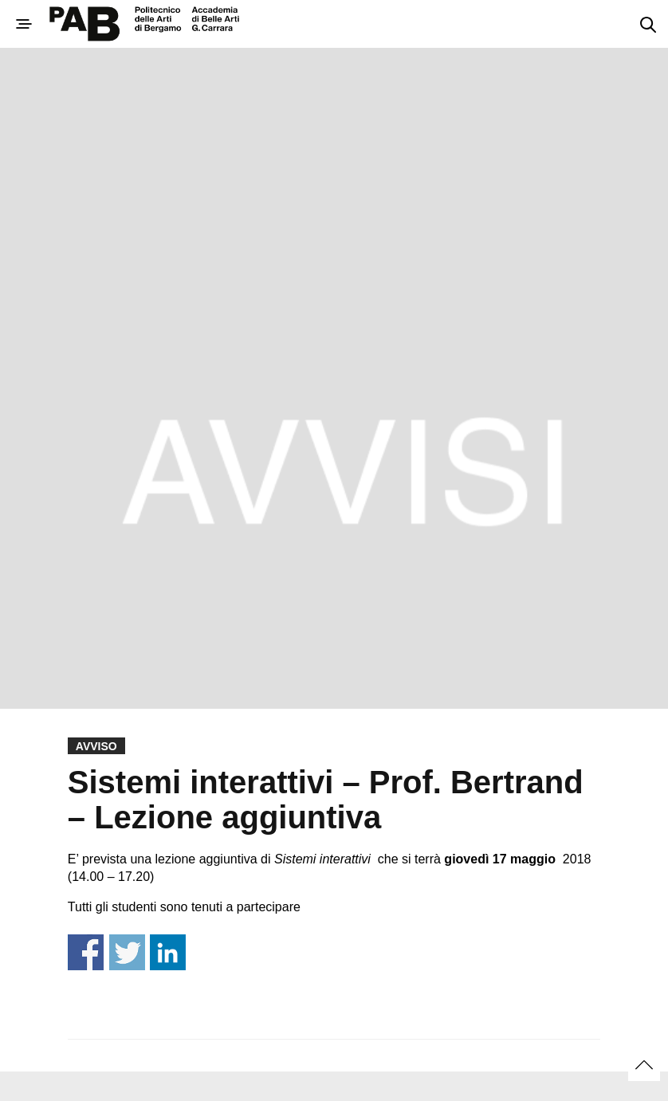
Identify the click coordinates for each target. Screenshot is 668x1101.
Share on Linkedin (168, 952)
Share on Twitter (127, 952)
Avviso (96, 746)
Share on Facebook (86, 952)
